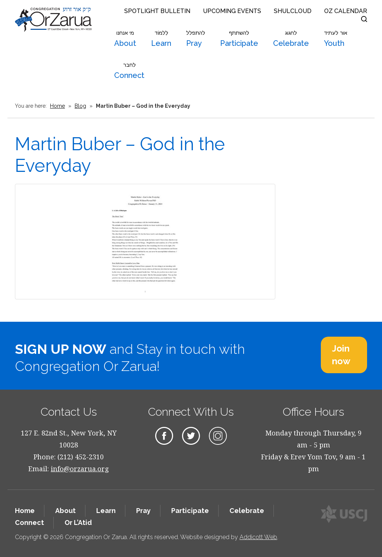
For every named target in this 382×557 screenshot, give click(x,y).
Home (57, 106)
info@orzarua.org (80, 468)
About (125, 39)
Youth (335, 39)
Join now (341, 354)
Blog (80, 106)
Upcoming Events (232, 11)
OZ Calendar (345, 11)
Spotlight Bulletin (157, 11)
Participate (239, 39)
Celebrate (291, 39)
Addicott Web (258, 537)
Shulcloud (292, 11)
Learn (161, 39)
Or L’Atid (78, 522)
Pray (195, 39)
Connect (129, 71)
